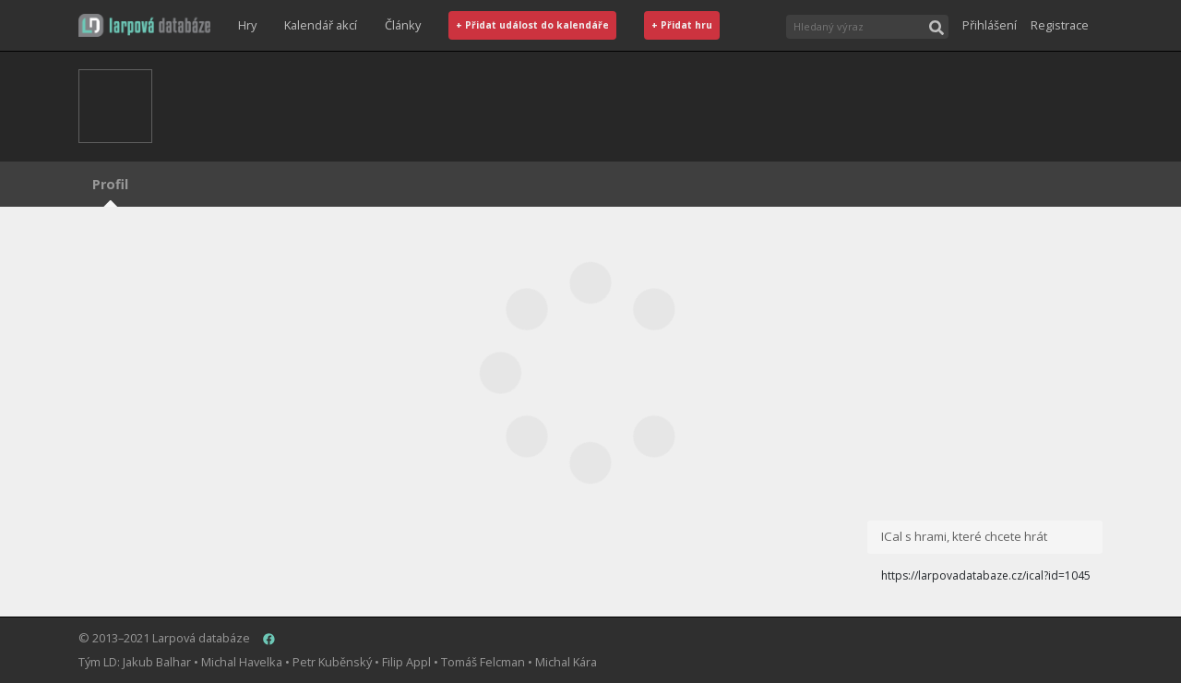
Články (403, 25)
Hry (247, 25)
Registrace (1060, 25)
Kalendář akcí (320, 25)
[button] (144, 25)
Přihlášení (989, 25)
